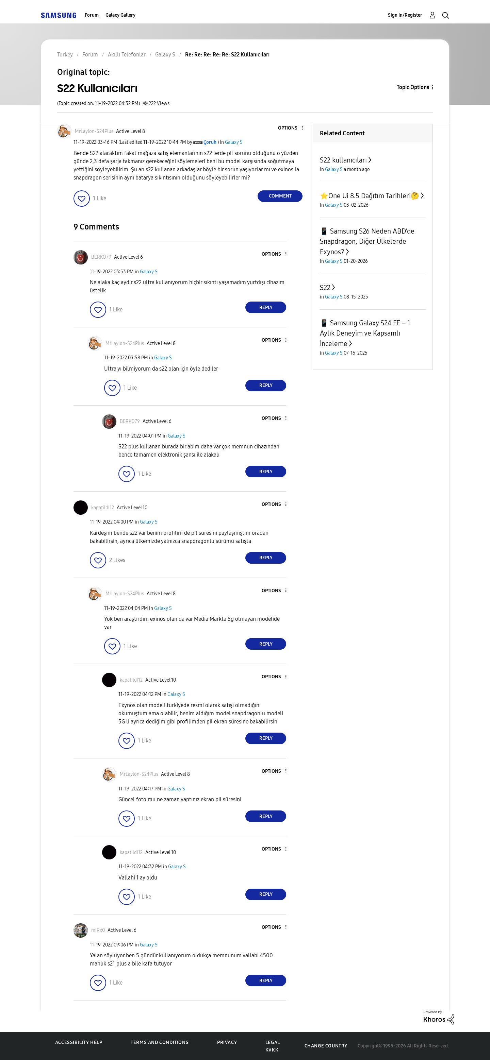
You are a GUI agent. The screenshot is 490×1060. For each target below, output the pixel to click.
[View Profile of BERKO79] (101, 257)
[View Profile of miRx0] (98, 930)
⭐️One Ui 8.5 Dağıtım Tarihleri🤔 (369, 196)
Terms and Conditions (160, 1042)
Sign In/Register (405, 15)
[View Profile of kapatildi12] (102, 508)
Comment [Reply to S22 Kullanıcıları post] (280, 196)
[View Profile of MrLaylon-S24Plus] (94, 131)
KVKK (271, 1050)
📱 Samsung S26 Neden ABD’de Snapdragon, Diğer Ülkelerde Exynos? (367, 241)
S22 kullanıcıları (343, 160)
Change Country (326, 1046)
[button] (291, 128)
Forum (92, 15)
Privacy (227, 1042)
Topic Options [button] (413, 87)
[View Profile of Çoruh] (209, 142)
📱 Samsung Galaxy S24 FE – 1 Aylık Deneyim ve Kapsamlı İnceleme (365, 333)
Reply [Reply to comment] (266, 307)
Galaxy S (234, 142)
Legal (272, 1042)
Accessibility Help (78, 1042)
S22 (325, 288)
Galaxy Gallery (120, 15)
